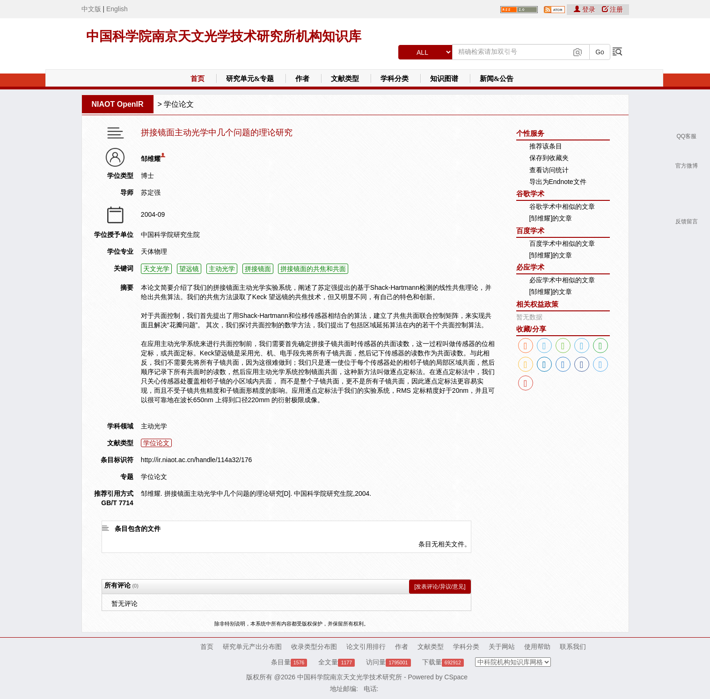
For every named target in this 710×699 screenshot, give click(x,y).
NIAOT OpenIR (118, 104)
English (117, 9)
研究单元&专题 (250, 78)
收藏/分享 (531, 329)
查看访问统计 (549, 170)
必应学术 (530, 267)
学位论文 (179, 104)
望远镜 (189, 268)
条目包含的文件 (138, 528)
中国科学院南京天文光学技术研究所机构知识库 (223, 36)
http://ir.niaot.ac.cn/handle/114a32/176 (196, 460)
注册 (612, 9)
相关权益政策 (537, 304)
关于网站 (502, 646)
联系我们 (573, 646)
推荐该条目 (545, 146)
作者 (302, 78)
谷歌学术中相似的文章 (562, 206)
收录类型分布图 (314, 646)
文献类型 (345, 78)
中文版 (91, 9)
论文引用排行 (366, 646)
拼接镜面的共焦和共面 (313, 268)
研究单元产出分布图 (252, 646)
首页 (197, 78)
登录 (585, 9)
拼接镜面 (258, 268)
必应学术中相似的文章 (562, 280)
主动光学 (222, 268)
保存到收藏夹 (549, 158)
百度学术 (530, 231)
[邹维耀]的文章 (550, 218)
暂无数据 (529, 317)
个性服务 (530, 133)
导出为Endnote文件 (557, 181)
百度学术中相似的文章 (562, 243)
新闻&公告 (497, 78)
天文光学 (156, 268)
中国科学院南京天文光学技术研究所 (349, 677)
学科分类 (395, 78)
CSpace (456, 677)
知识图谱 (444, 78)
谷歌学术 (530, 194)
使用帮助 (537, 646)
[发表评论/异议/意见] (439, 586)
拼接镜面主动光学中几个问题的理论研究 (217, 132)
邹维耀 (151, 158)
